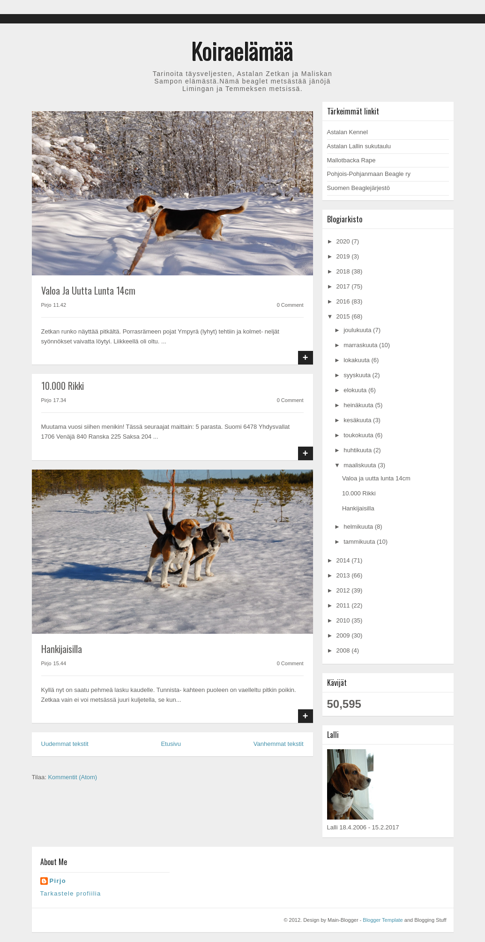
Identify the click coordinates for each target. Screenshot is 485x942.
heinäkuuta (359, 405)
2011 (344, 605)
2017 (344, 286)
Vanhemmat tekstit (279, 743)
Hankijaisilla (61, 649)
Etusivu (171, 743)
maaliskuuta (360, 465)
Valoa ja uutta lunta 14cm (88, 290)
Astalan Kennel (347, 132)
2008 (344, 650)
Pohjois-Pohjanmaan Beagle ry (369, 173)
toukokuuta (359, 435)
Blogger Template (383, 920)
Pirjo (58, 880)
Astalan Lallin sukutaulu (359, 146)
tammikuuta (360, 541)
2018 (344, 271)
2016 (344, 301)
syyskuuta (357, 375)
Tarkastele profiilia (70, 893)
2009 (344, 635)
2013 (344, 575)
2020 (344, 241)
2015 (344, 316)
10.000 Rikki (62, 386)
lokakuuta (357, 360)
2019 (344, 256)
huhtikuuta (358, 450)
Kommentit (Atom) (72, 777)
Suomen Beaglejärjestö (358, 187)
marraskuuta (361, 345)
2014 (344, 560)
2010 (344, 620)
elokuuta (355, 390)
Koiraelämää (242, 50)
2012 (344, 590)
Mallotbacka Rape (351, 160)
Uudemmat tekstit (65, 743)
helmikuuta (358, 526)
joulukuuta (358, 330)
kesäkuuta (358, 420)
